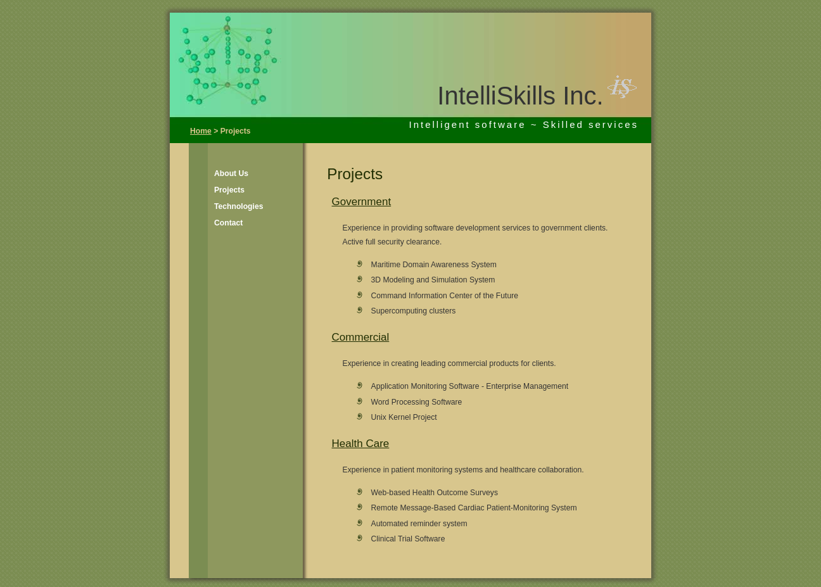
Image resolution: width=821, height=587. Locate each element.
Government (361, 202)
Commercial (361, 337)
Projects (229, 190)
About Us (231, 173)
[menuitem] (230, 173)
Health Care (361, 444)
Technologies (238, 206)
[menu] (230, 198)
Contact (228, 222)
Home (201, 131)
